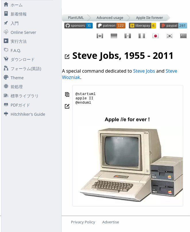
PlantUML (76, 17)
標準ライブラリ (20, 95)
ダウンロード (18, 59)
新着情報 (14, 14)
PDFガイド (15, 105)
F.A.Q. (11, 50)
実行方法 (14, 41)
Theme (12, 77)
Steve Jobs (144, 71)
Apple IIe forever (149, 17)
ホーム (12, 4)
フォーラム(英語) (21, 68)
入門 (10, 23)
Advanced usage (110, 17)
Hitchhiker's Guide (23, 114)
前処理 (12, 86)
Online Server (18, 32)
